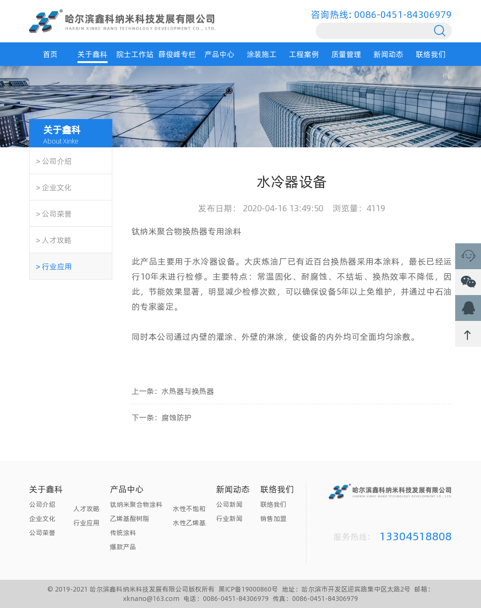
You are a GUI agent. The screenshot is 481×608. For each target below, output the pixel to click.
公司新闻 (229, 504)
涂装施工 (262, 53)
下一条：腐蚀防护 (162, 417)
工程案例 (304, 53)
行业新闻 (229, 518)
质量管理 (346, 53)
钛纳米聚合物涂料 (136, 504)
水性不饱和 (189, 508)
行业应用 (86, 522)
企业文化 (42, 518)
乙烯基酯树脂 (129, 518)
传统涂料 (123, 532)
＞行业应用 (53, 266)
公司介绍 (42, 504)
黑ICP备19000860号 (248, 588)
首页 (50, 53)
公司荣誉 (42, 532)
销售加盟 (273, 518)
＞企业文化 (53, 187)
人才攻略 (86, 508)
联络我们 (431, 53)
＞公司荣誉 (53, 213)
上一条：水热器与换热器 (173, 390)
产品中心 (219, 53)
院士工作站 (135, 53)
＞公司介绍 (53, 160)
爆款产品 (123, 546)
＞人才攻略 (53, 239)
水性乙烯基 (189, 522)
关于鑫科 (93, 53)
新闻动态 (388, 53)
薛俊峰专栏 (177, 53)
